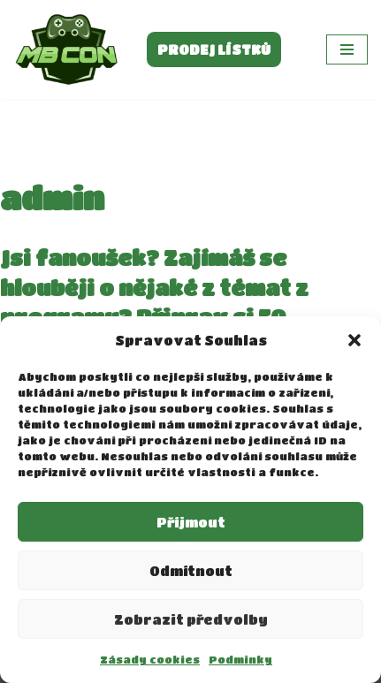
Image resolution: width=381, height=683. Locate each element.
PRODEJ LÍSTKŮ (214, 49)
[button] (354, 340)
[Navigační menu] (347, 49)
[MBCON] (66, 49)
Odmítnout (190, 571)
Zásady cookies (150, 659)
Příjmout (190, 522)
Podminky (240, 659)
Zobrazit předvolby (191, 619)
